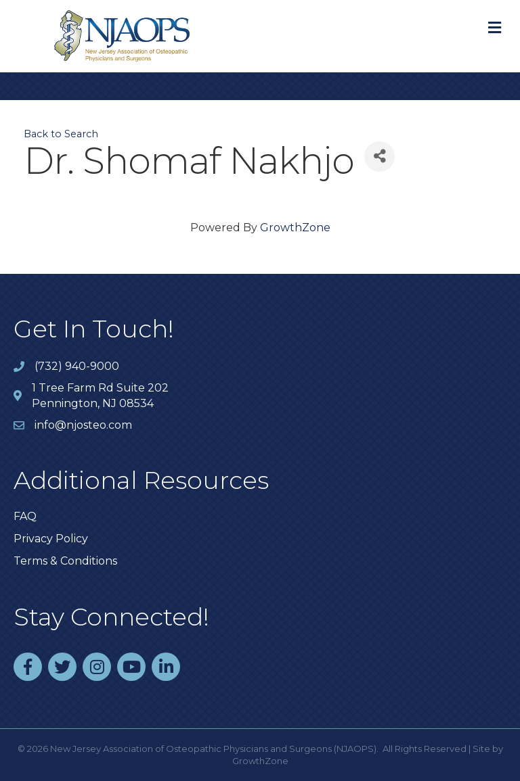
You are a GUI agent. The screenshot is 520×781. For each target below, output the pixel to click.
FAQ (25, 516)
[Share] (379, 156)
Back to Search (61, 134)
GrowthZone (295, 227)
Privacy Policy (51, 538)
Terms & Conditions (65, 560)
